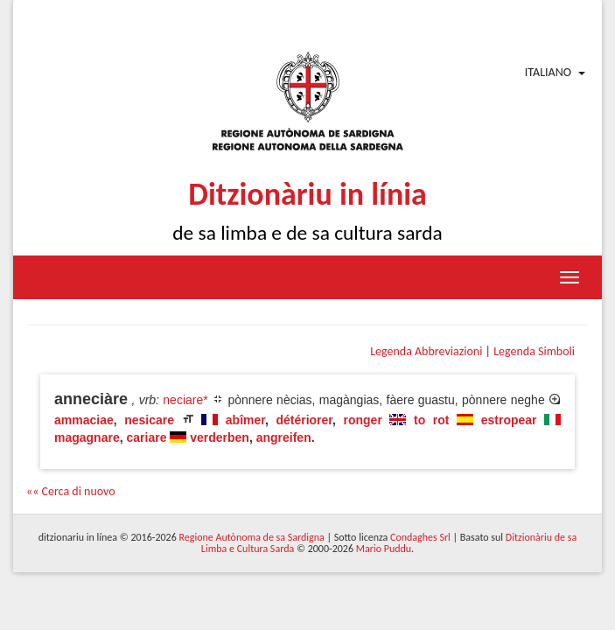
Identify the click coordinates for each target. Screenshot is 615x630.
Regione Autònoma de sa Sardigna (251, 537)
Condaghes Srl (420, 537)
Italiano (548, 72)
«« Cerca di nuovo (70, 491)
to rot (431, 420)
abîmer (245, 420)
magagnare (87, 437)
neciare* (185, 400)
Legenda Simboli (534, 351)
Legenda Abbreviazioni (426, 351)
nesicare (149, 420)
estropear (509, 420)
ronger (363, 420)
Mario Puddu (383, 548)
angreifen (283, 437)
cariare (146, 437)
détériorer (304, 420)
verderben (219, 437)
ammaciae (84, 420)
